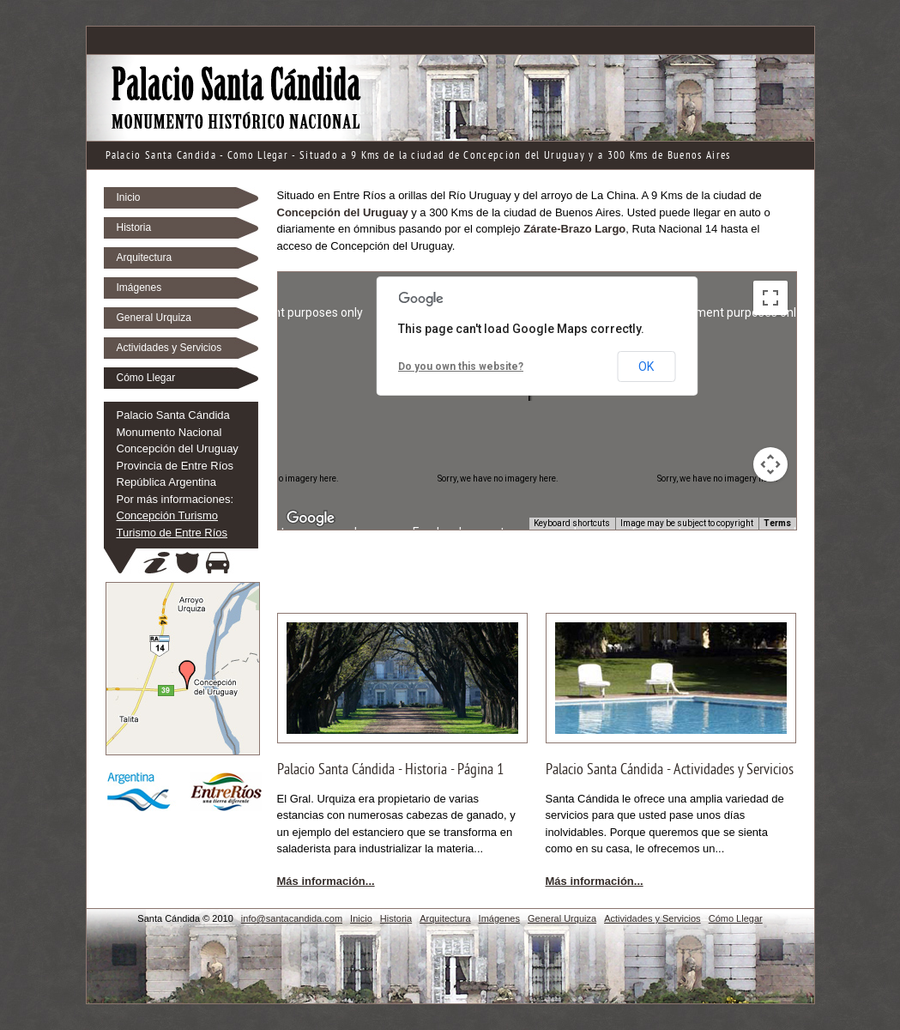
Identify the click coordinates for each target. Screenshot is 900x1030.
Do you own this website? (460, 366)
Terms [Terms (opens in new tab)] (777, 523)
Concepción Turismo (168, 515)
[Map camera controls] (770, 464)
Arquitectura (144, 257)
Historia (134, 227)
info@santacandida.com (291, 918)
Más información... (326, 881)
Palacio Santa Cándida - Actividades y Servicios (670, 770)
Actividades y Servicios (169, 348)
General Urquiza (154, 318)
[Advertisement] (450, 39)
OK (646, 366)
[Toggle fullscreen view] (770, 298)
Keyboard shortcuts (572, 523)
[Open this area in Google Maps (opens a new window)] (310, 518)
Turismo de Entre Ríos (172, 532)
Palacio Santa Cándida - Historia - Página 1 (390, 770)
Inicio (129, 197)
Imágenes (139, 288)
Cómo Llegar (146, 378)
